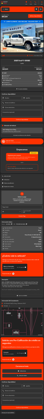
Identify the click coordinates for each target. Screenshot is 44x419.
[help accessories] (2, 77)
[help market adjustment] (2, 75)
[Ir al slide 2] (20, 50)
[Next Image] (41, 36)
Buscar (31, 4)
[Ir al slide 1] (17, 50)
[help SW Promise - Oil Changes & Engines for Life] (2, 78)
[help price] (2, 84)
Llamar (35, 4)
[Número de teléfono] (22, 103)
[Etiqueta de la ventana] (8, 186)
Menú (42, 4)
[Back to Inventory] (5, 9)
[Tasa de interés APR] (32, 212)
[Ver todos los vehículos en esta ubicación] (22, 135)
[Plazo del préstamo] (11, 212)
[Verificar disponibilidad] (35, 16)
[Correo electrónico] (22, 108)
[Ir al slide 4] (24, 50)
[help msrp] (2, 73)
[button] (26, 3)
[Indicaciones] (5, 179)
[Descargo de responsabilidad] (8, 413)
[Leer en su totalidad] (22, 295)
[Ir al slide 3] (22, 50)
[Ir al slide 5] (26, 50)
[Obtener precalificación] (8, 183)
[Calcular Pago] (22, 216)
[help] (2, 82)
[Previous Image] (2, 36)
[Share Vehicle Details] (41, 9)
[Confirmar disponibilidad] (22, 119)
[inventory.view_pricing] (22, 89)
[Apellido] (32, 98)
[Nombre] (11, 98)
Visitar (26, 4)
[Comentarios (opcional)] (22, 113)
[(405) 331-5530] (6, 176)
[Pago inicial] (22, 207)
